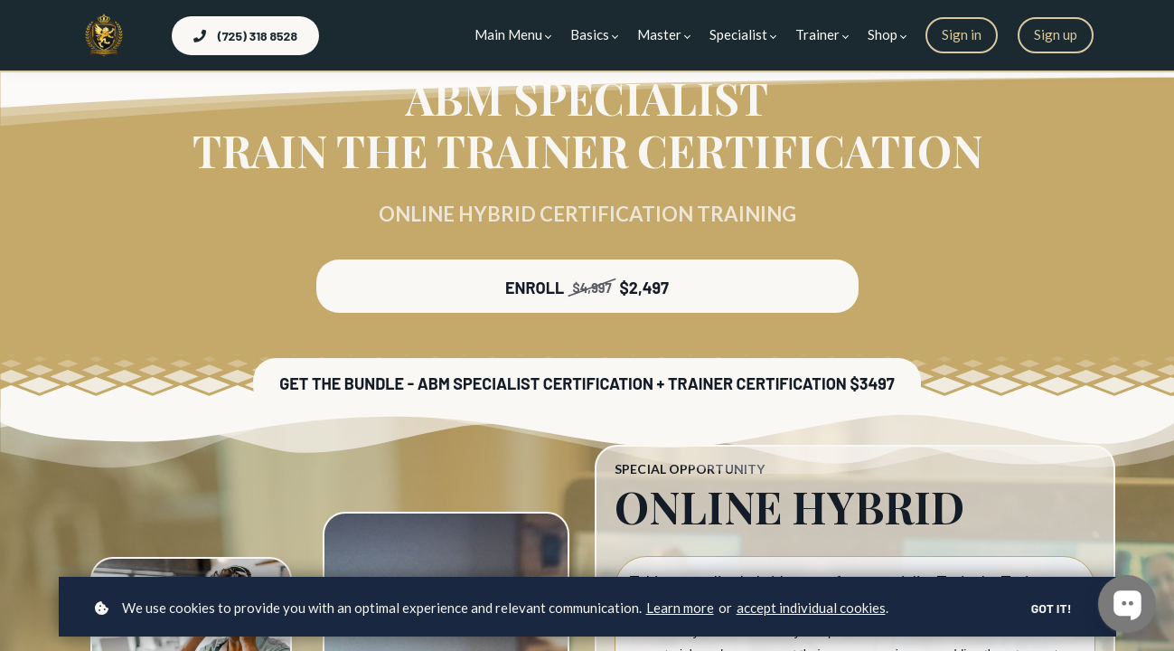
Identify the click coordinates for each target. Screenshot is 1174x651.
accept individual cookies (811, 607)
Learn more (680, 607)
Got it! (1051, 608)
